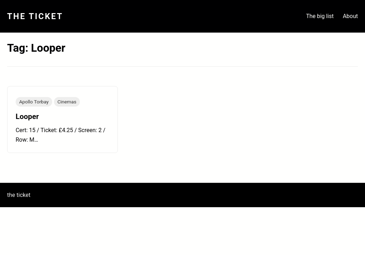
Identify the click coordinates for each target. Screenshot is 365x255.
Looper (27, 116)
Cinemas (67, 101)
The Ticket (35, 16)
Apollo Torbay (34, 101)
